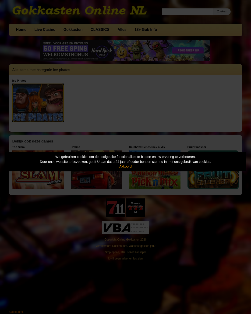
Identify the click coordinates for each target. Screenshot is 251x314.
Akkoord (125, 166)
